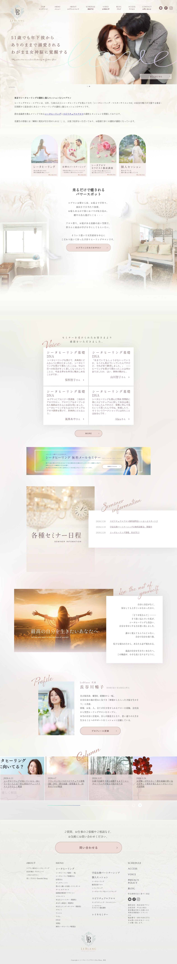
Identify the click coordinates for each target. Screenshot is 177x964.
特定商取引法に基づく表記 (139, 894)
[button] (88, 48)
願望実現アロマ (97, 884)
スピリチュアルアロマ (73, 114)
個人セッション (100, 877)
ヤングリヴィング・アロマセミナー (104, 902)
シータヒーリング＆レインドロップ (104, 891)
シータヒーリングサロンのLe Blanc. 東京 (93, 960)
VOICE (132, 874)
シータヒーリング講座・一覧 (66, 873)
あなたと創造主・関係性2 (64, 903)
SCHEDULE (134, 863)
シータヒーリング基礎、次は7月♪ (125, 534)
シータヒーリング (53, 114)
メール (145, 920)
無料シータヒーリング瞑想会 (66, 926)
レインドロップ (97, 888)
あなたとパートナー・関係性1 (66, 899)
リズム (58, 916)
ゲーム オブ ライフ (62, 889)
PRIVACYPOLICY (133, 881)
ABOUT (31, 863)
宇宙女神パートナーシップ (106, 873)
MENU (60, 863)
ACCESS (132, 868)
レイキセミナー (100, 914)
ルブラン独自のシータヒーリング (37, 868)
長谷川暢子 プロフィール (35, 871)
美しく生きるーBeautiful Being (36, 878)
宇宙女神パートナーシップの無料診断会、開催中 (132, 529)
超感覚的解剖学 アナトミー (65, 893)
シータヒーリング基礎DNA (65, 876)
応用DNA (59, 879)
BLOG (131, 888)
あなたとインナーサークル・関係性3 (68, 906)
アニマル (59, 913)
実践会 (58, 923)
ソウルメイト (60, 896)
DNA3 (58, 920)
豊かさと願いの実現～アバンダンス (68, 886)
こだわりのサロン (32, 875)
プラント (59, 910)
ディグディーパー (62, 883)
